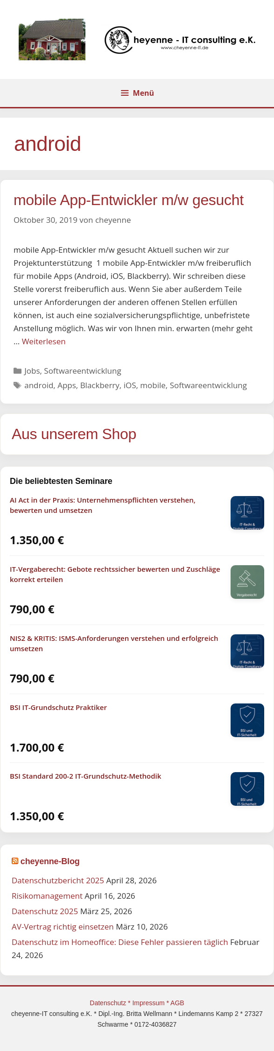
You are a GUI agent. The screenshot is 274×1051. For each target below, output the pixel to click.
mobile (153, 385)
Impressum (149, 1003)
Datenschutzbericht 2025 (58, 880)
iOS (130, 385)
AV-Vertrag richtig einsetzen (63, 926)
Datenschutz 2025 (45, 911)
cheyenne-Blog (50, 861)
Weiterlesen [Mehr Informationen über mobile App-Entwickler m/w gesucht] (44, 341)
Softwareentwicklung (82, 370)
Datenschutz (109, 1003)
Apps (66, 385)
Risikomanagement (47, 895)
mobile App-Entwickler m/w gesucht (129, 200)
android (38, 385)
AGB (177, 1003)
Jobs (32, 370)
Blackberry (99, 385)
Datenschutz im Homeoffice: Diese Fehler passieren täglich (120, 942)
